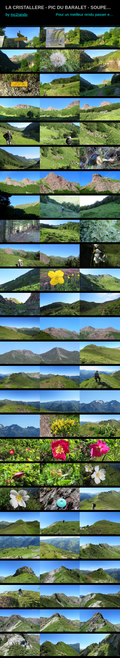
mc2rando (19, 14)
